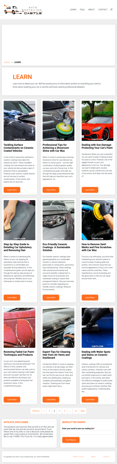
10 (76, 411)
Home (7, 62)
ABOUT (91, 9)
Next (83, 411)
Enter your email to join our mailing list (78, 428)
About (93, 456)
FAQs (82, 9)
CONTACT (103, 9)
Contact (106, 456)
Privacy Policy (78, 456)
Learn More (12, 190)
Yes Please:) (71, 440)
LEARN (73, 9)
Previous (36, 411)
